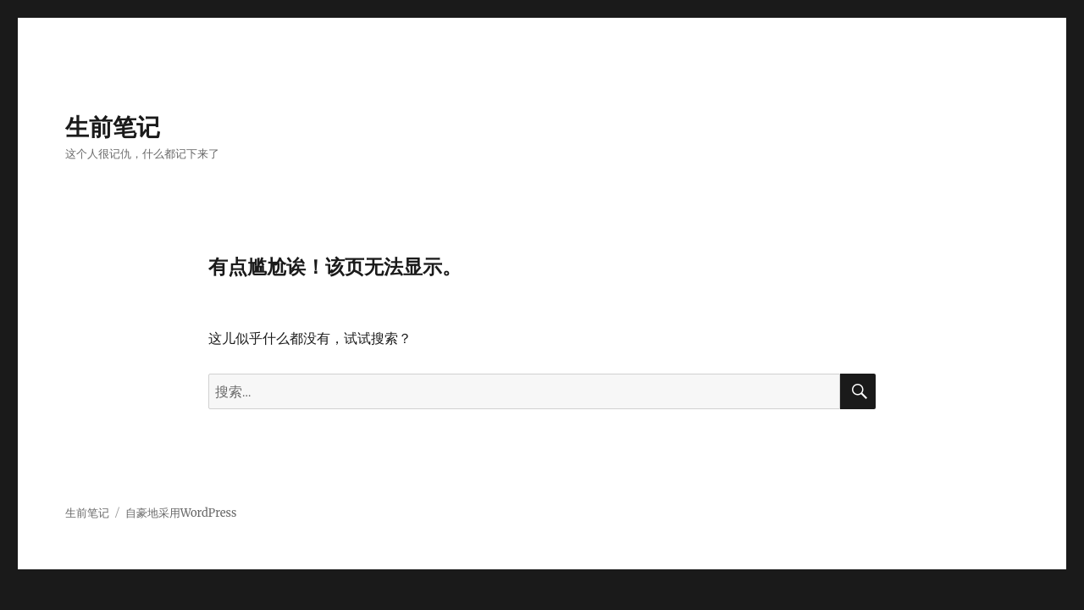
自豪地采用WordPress (181, 513)
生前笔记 (112, 127)
